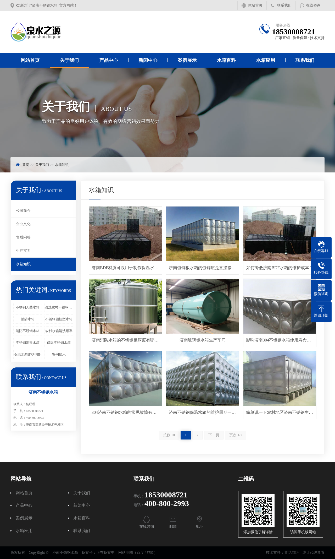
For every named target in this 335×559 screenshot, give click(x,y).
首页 (25, 165)
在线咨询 (313, 5)
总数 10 (169, 435)
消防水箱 (28, 319)
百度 (140, 553)
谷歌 (150, 553)
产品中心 (108, 60)
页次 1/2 (235, 435)
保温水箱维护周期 (27, 354)
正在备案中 (105, 553)
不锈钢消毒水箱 (28, 343)
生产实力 (23, 251)
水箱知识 (62, 165)
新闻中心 (147, 60)
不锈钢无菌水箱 (28, 307)
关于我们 (69, 60)
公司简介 (23, 211)
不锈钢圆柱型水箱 (58, 319)
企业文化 (23, 224)
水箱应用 (265, 60)
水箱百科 (226, 60)
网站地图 (125, 553)
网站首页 (255, 5)
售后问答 (23, 237)
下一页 (213, 435)
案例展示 (187, 60)
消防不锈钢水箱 (28, 331)
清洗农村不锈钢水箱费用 (59, 307)
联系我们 (284, 5)
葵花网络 (291, 553)
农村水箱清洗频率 (58, 331)
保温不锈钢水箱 (59, 343)
